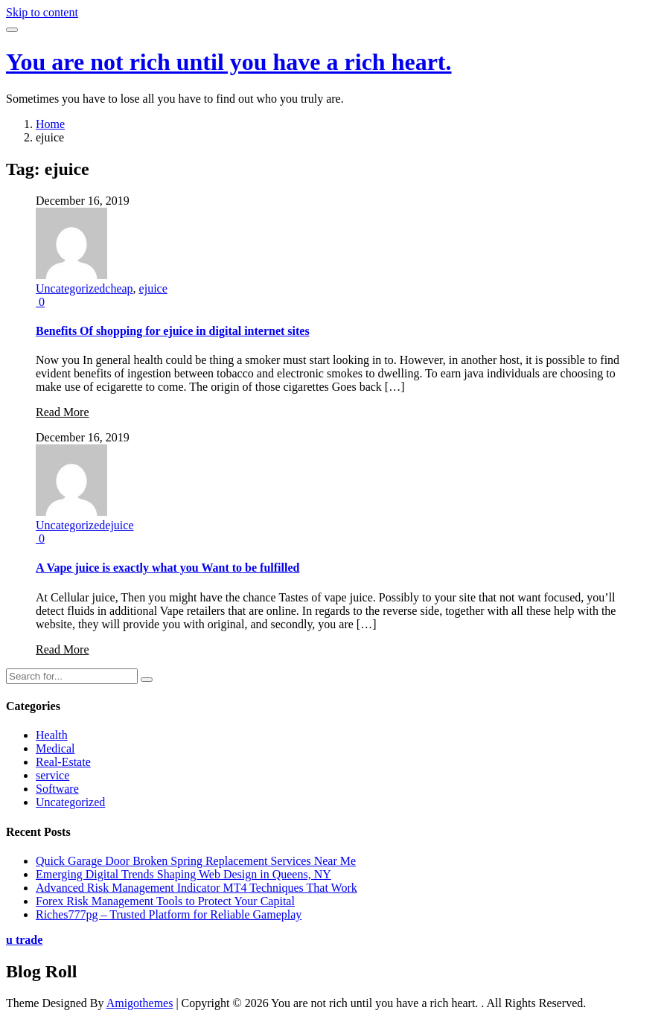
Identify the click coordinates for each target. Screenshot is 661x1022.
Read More (62, 412)
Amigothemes (139, 1003)
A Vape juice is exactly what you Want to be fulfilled (167, 567)
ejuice (153, 288)
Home (50, 124)
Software (57, 788)
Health (52, 735)
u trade (24, 939)
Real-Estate (63, 762)
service (52, 775)
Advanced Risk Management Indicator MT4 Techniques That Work (196, 887)
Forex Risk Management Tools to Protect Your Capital (165, 901)
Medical (55, 748)
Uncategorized (70, 288)
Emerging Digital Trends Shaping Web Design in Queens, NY (183, 874)
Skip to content (42, 12)
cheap (118, 288)
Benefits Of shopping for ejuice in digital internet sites (173, 331)
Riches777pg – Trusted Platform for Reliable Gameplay (168, 914)
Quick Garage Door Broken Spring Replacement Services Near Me (196, 861)
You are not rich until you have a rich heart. (229, 61)
